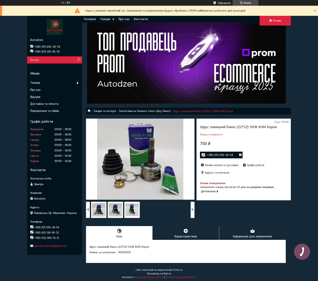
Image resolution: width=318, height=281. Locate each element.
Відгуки (35, 97)
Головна (90, 19)
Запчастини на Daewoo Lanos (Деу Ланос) (145, 111)
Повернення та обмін (44, 111)
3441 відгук (224, 2)
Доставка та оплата (44, 104)
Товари (105, 19)
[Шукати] (78, 59)
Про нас (124, 19)
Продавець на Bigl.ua (159, 273)
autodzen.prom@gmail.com (50, 246)
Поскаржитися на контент (149, 277)
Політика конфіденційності (181, 277)
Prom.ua (177, 269)
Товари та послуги (104, 111)
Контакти (141, 19)
